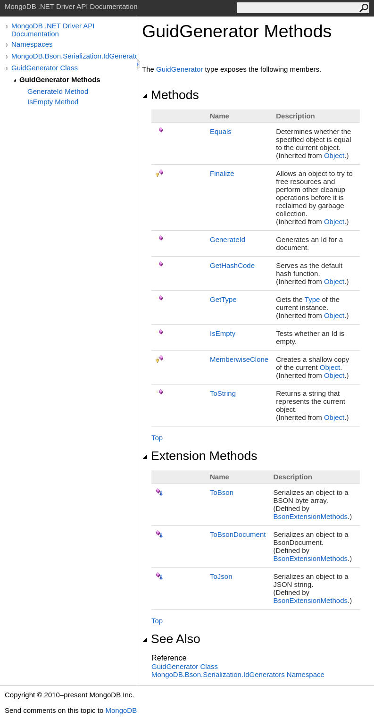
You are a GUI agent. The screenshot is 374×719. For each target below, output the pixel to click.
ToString (223, 393)
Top (157, 438)
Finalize (222, 173)
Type (312, 299)
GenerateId (227, 239)
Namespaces (32, 44)
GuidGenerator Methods (59, 79)
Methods (170, 95)
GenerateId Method (57, 91)
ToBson (221, 492)
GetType (223, 299)
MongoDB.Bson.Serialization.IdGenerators (74, 56)
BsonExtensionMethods (310, 516)
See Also (171, 639)
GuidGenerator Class (44, 68)
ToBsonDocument (238, 534)
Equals (221, 131)
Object (334, 155)
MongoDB (121, 710)
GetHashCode (232, 265)
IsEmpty (222, 333)
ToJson (221, 576)
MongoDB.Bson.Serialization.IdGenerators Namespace (237, 674)
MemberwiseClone (239, 359)
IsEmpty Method (52, 102)
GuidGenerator (179, 69)
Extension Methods (200, 456)
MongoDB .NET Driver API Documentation (52, 30)
